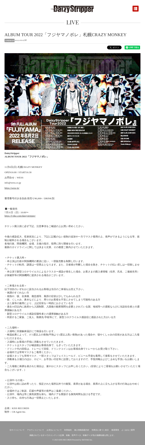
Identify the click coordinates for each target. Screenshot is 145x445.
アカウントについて (35, 430)
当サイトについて (17, 430)
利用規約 (68, 430)
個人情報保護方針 (81, 430)
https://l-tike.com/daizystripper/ (20, 215)
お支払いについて (54, 430)
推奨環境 (115, 430)
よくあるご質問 (128, 430)
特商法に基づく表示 (100, 430)
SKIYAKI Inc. (87, 440)
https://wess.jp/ (12, 188)
